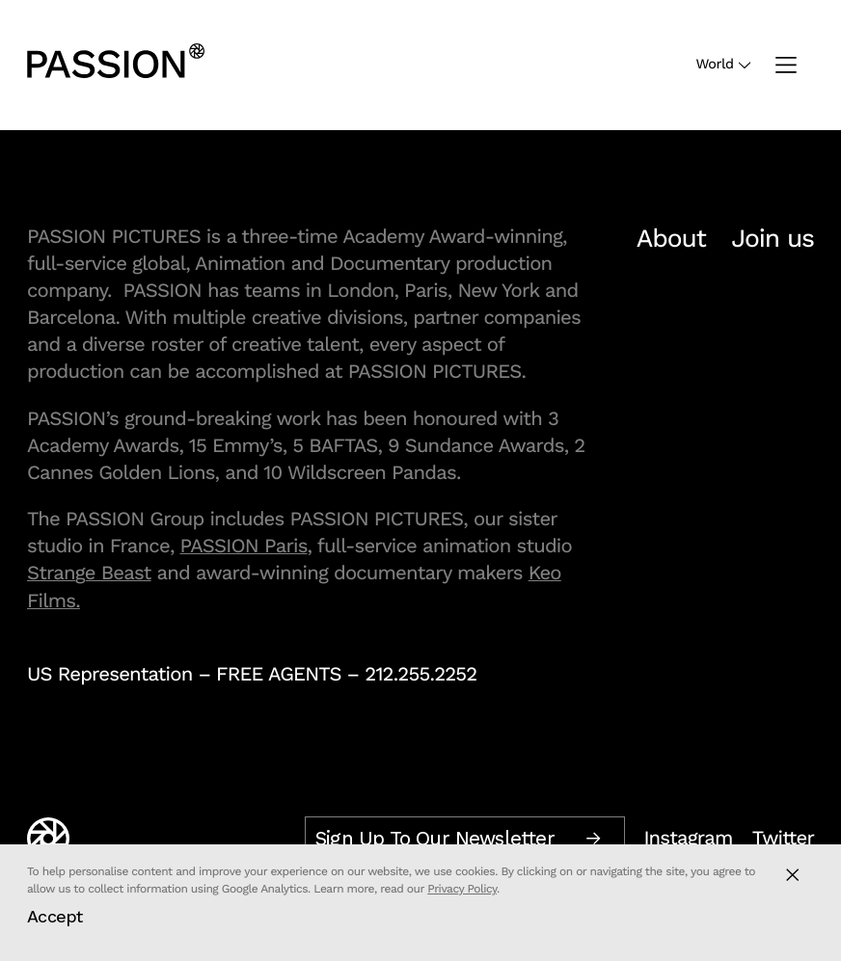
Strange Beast (89, 572)
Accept (55, 916)
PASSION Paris (244, 545)
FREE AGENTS (278, 673)
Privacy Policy (462, 888)
